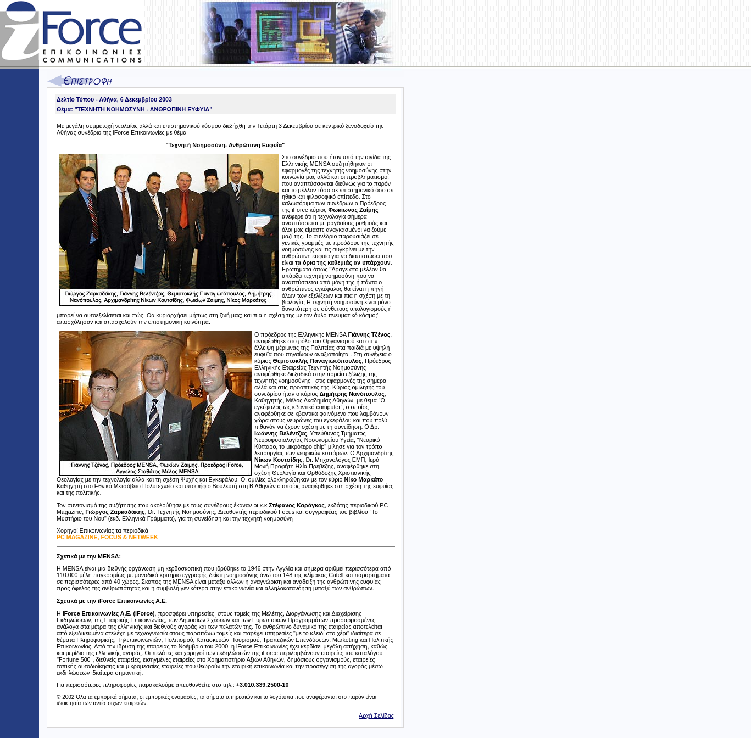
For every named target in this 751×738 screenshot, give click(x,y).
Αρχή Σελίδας (376, 715)
